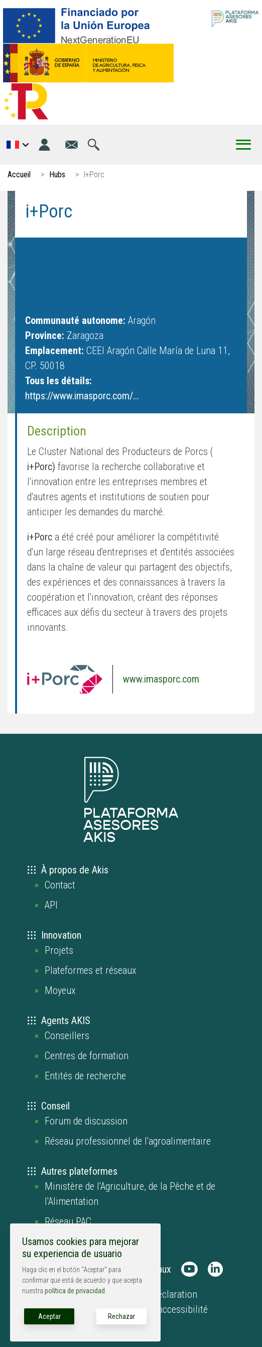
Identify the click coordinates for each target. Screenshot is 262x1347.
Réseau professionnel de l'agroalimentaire (128, 1141)
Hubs (57, 174)
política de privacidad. (75, 1291)
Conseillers (67, 1036)
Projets (59, 950)
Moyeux (60, 990)
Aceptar (49, 1316)
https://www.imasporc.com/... (82, 396)
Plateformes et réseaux (91, 970)
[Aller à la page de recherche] (93, 145)
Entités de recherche (85, 1076)
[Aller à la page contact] (71, 145)
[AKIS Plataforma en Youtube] (189, 1269)
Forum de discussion (86, 1121)
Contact (60, 885)
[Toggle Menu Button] (243, 145)
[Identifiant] (44, 145)
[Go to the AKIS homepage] (235, 17)
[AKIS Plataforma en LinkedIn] (215, 1269)
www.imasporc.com (161, 679)
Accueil (19, 174)
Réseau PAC (68, 1221)
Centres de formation (86, 1056)
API (51, 905)
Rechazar (121, 1316)
